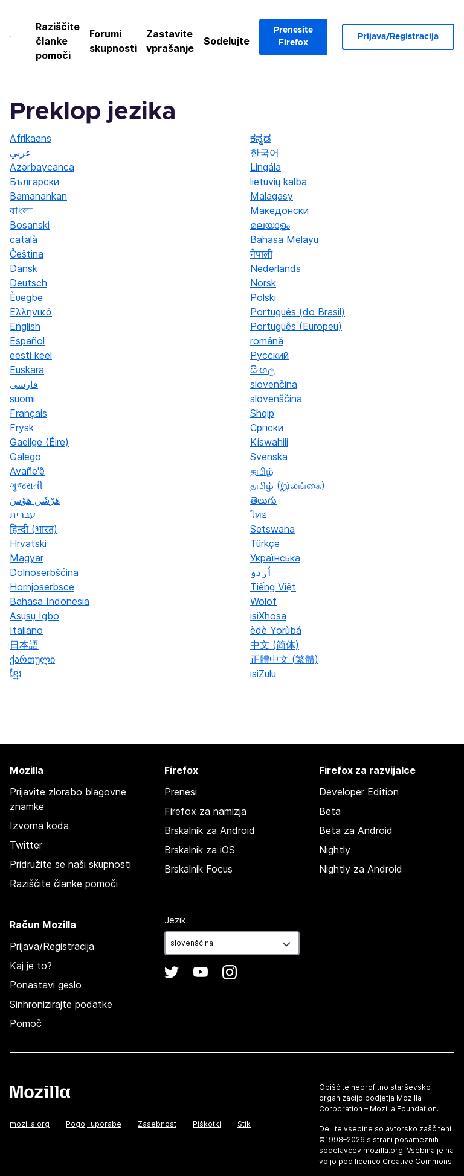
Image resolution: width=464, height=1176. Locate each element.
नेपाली (261, 254)
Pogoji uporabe (93, 1123)
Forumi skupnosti (113, 41)
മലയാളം (270, 225)
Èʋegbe (26, 297)
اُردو (261, 572)
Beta (330, 811)
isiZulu (263, 674)
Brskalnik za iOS (199, 850)
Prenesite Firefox (293, 36)
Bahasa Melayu (284, 239)
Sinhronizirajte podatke (61, 1004)
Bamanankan (38, 196)
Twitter (26, 845)
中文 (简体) (274, 645)
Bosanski (30, 225)
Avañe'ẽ (27, 471)
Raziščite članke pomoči (58, 41)
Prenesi (180, 792)
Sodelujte (227, 41)
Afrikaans (30, 138)
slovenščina (276, 399)
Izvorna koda (39, 826)
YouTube (200, 972)
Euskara (27, 370)
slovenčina (273, 384)
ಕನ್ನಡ (260, 138)
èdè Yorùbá (275, 630)
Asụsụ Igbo (34, 616)
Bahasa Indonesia (49, 601)
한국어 (264, 153)
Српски (266, 428)
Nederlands (275, 268)
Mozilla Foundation (403, 1108)
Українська (275, 558)
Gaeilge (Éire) (39, 442)
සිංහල (262, 370)
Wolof (263, 601)
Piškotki (207, 1123)
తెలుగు (263, 500)
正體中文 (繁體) (284, 659)
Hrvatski (28, 543)
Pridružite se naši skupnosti (70, 864)
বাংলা (21, 210)
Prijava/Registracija (398, 37)
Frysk (22, 428)
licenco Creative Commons (403, 1161)
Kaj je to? (31, 965)
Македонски (279, 210)
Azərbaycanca (42, 167)
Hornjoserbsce (42, 587)
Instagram (229, 972)
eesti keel (31, 355)
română (266, 341)
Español (27, 341)
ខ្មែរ (16, 674)
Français (28, 413)
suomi (22, 399)
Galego (25, 456)
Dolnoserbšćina (44, 572)
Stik (244, 1123)
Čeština (27, 254)
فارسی (24, 384)
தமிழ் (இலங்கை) (287, 485)
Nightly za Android (360, 869)
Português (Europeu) (296, 326)
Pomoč (26, 1023)
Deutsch (28, 283)
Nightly (334, 850)
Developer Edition (359, 792)
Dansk (23, 268)
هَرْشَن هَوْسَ (35, 500)
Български (34, 181)
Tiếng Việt (273, 587)
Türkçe (265, 543)
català (23, 239)
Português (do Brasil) (297, 312)
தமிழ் (262, 471)
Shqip (262, 413)
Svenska (269, 456)
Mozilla (40, 1091)
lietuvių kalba (278, 181)
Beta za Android (356, 830)
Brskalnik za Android (209, 830)
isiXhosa (268, 616)
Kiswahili (269, 442)
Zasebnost (157, 1123)
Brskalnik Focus (198, 869)
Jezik (174, 920)
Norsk (263, 283)
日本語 (24, 645)
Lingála (265, 167)
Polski (263, 297)
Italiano (26, 630)
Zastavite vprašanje (170, 41)
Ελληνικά (31, 312)
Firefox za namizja (205, 811)
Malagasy (271, 196)
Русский (269, 355)
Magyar (27, 558)
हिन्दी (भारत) (33, 529)
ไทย (258, 514)
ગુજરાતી (26, 485)
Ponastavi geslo (46, 985)
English (25, 326)
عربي (20, 153)
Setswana (272, 529)
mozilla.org (30, 1123)
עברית (23, 514)
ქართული (32, 659)
